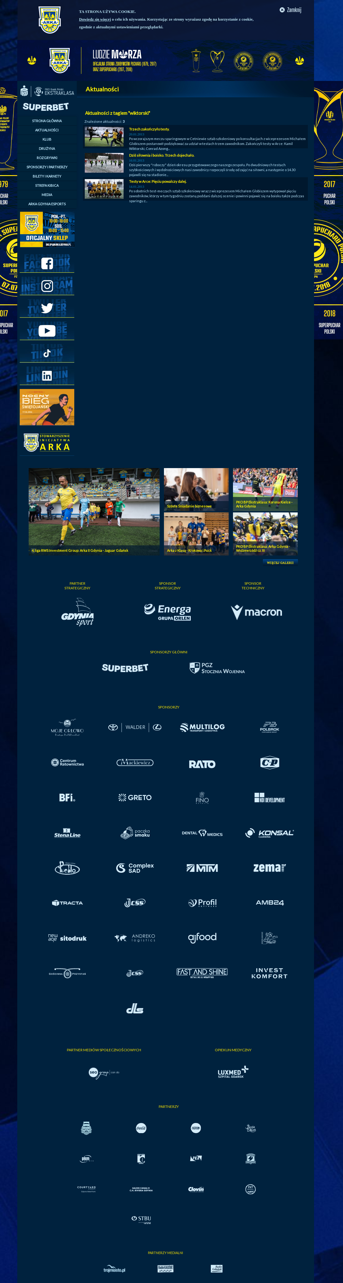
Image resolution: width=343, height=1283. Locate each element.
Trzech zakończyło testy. (149, 129)
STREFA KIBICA (47, 185)
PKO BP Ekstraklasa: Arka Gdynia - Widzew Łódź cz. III (263, 548)
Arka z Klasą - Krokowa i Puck (189, 550)
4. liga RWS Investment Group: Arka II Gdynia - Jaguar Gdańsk (80, 550)
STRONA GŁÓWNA (47, 121)
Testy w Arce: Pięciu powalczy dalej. (158, 181)
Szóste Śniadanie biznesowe (189, 506)
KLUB (47, 139)
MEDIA (47, 195)
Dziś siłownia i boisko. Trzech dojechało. (161, 155)
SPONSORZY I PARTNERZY (47, 167)
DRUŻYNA (47, 148)
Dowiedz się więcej (95, 19)
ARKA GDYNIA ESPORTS (47, 204)
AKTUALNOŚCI (47, 130)
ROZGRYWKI (47, 158)
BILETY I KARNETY (47, 176)
